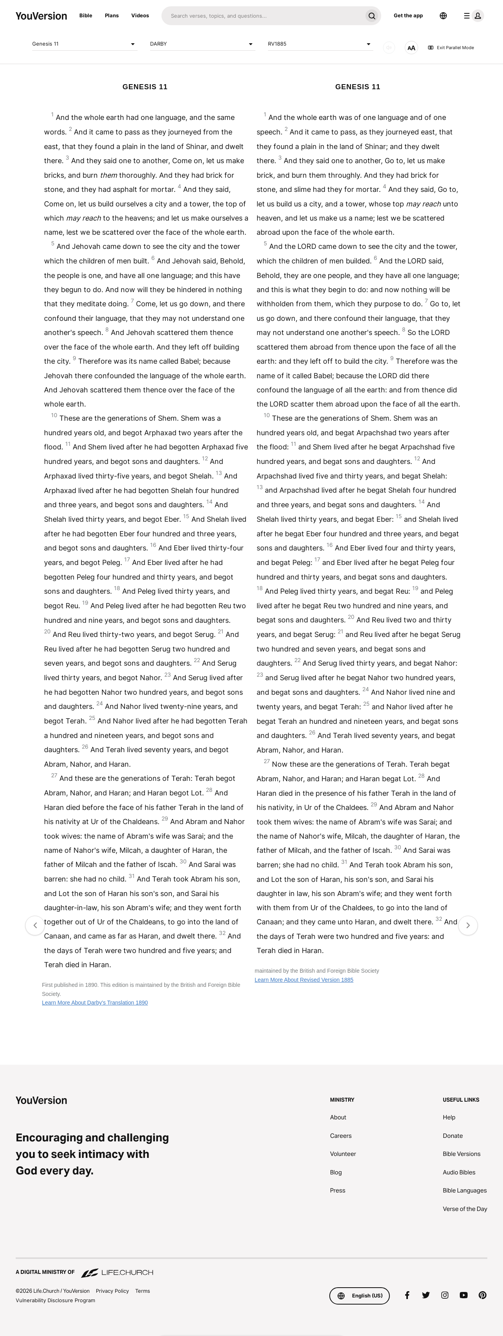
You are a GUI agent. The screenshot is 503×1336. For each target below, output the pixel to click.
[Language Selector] (443, 16)
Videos (140, 15)
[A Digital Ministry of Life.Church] (251, 1268)
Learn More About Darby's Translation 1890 (95, 1002)
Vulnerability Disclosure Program (55, 1300)
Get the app (408, 15)
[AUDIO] (389, 47)
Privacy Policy (112, 1291)
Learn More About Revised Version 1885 (304, 980)
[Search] (262, 15)
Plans (112, 15)
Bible (85, 15)
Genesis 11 (85, 44)
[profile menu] (472, 16)
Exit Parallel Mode (451, 47)
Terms (142, 1291)
